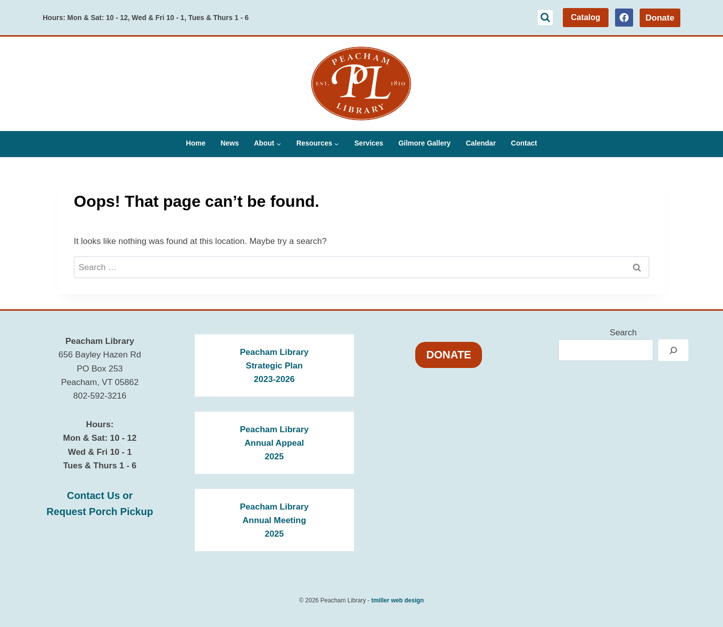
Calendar (481, 143)
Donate (659, 18)
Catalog (585, 17)
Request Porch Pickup (100, 511)
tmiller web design (397, 600)
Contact (524, 143)
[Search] (673, 350)
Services (369, 143)
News (229, 143)
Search (623, 332)
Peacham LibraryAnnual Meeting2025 (274, 520)
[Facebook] (624, 18)
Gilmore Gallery (424, 143)
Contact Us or (100, 495)
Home (195, 143)
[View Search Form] (545, 17)
